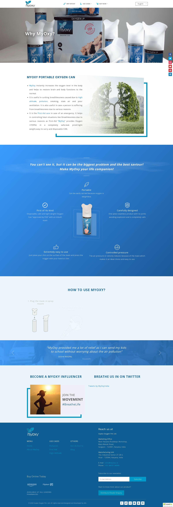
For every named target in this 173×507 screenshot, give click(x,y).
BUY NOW (101, 4)
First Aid (53, 449)
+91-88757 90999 (112, 465)
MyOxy (32, 96)
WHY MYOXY (69, 4)
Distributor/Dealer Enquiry (111, 493)
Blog (73, 449)
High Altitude (55, 453)
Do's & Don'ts (77, 446)
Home (29, 446)
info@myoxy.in (111, 463)
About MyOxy (33, 449)
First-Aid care (44, 124)
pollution (43, 112)
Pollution (53, 446)
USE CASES (85, 4)
